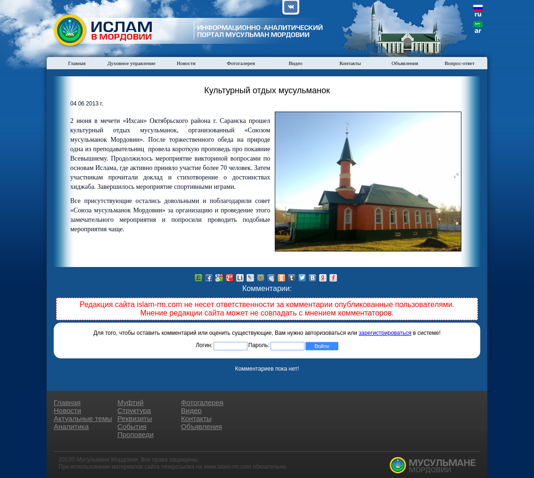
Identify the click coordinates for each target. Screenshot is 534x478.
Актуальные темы (83, 418)
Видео (295, 63)
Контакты (350, 63)
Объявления (405, 63)
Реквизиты (134, 418)
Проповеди (135, 434)
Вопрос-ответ (459, 63)
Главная (77, 63)
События (132, 426)
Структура (134, 410)
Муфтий (130, 402)
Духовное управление (131, 63)
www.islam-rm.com (227, 466)
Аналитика (71, 426)
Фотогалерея (241, 63)
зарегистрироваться (385, 333)
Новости (186, 63)
